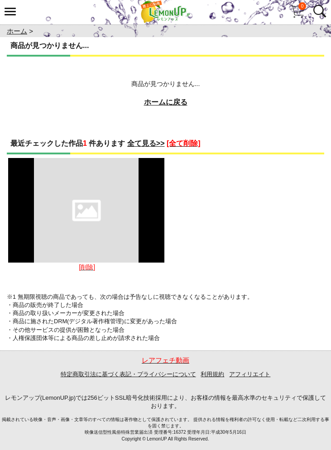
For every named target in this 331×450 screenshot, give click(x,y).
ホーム (17, 31)
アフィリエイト (249, 374)
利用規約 (212, 374)
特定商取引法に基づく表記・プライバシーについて (128, 374)
